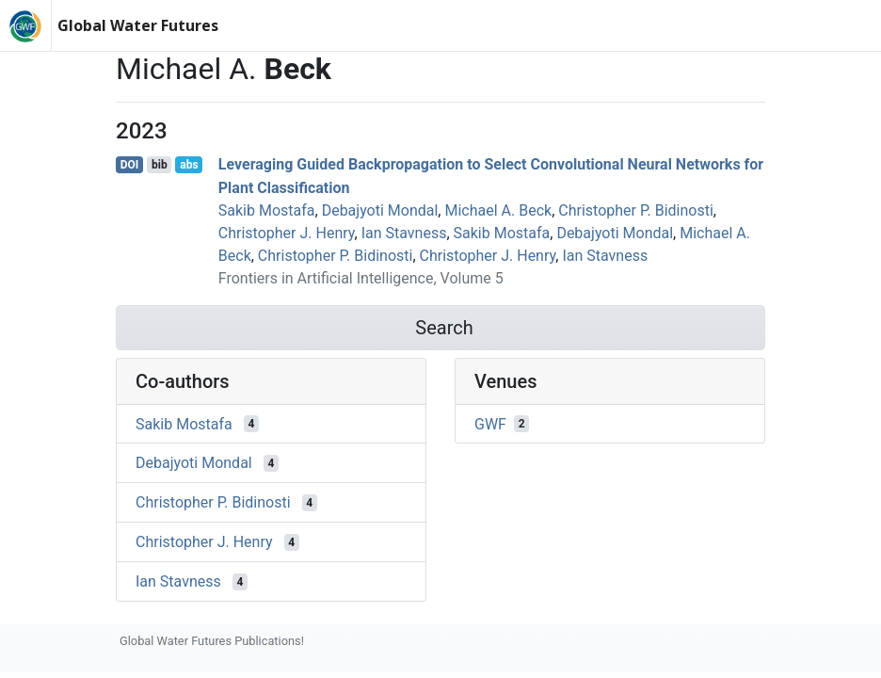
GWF (490, 423)
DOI (129, 164)
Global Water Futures (137, 25)
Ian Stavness (404, 233)
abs (189, 164)
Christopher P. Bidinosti (635, 210)
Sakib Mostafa (266, 210)
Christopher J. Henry (286, 233)
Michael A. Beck (498, 210)
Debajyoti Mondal (380, 210)
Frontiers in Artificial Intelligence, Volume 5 (361, 278)
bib (160, 164)
